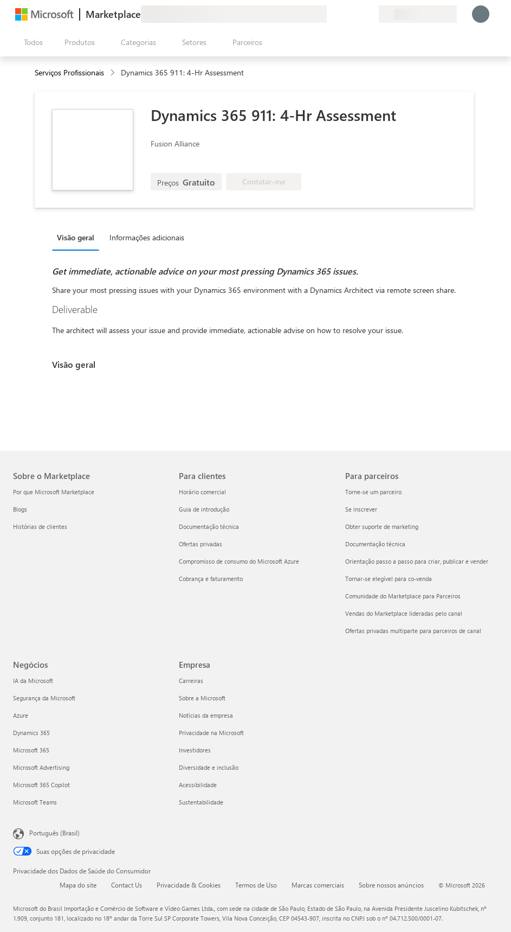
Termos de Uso (256, 884)
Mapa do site (78, 884)
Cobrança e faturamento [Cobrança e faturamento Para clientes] (211, 578)
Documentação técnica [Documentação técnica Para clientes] (209, 526)
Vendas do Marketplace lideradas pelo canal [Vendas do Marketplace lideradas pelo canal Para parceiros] (403, 613)
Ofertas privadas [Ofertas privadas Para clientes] (200, 544)
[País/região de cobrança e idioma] (418, 14)
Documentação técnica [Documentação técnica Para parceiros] (375, 544)
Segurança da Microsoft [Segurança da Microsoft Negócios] (44, 698)
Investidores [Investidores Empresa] (195, 750)
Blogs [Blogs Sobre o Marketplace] (20, 509)
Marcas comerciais (318, 884)
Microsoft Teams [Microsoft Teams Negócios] (35, 802)
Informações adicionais (146, 237)
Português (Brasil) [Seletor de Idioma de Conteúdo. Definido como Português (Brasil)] (54, 832)
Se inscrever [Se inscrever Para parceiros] (361, 509)
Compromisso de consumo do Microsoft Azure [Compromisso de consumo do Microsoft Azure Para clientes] (239, 561)
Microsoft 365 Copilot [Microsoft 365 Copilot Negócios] (41, 785)
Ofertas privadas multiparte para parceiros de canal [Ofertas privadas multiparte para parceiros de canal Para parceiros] (413, 631)
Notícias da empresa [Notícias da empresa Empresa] (206, 715)
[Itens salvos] (357, 14)
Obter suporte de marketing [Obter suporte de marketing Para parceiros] (381, 526)
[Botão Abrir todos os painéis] (31, 42)
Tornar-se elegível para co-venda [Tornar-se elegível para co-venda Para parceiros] (388, 578)
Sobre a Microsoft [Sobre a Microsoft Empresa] (202, 698)
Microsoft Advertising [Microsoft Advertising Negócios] (41, 767)
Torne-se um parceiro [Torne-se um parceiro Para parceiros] (373, 492)
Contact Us (126, 884)
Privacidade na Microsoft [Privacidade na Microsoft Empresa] (211, 733)
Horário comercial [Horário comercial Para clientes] (202, 492)
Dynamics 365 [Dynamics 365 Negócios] (31, 733)
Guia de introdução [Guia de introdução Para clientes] (204, 509)
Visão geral (75, 237)
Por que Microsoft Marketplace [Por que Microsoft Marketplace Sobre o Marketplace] (53, 492)
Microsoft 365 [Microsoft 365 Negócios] (31, 750)
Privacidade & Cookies (189, 884)
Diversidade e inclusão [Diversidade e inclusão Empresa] (208, 767)
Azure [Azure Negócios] (20, 715)
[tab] (78, 237)
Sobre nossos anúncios (391, 884)
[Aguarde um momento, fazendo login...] (480, 14)
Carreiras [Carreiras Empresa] (191, 680)
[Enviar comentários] (331, 14)
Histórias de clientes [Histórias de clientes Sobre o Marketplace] (40, 526)
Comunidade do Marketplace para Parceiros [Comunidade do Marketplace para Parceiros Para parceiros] (403, 596)
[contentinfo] (113, 73)
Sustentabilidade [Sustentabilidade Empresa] (201, 802)
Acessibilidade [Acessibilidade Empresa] (198, 785)
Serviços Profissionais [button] (69, 72)
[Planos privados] (370, 14)
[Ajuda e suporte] (344, 14)
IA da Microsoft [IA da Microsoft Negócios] (33, 680)
